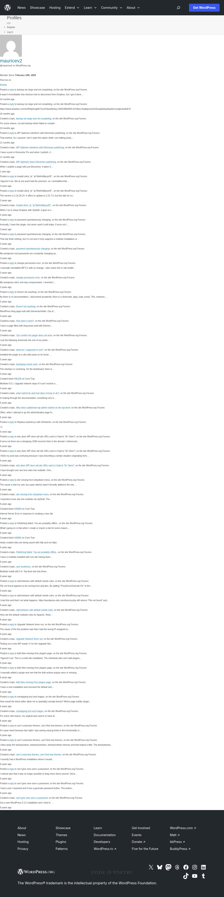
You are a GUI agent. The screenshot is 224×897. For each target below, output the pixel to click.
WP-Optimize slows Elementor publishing (36, 162)
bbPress (177, 842)
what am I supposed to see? (29, 350)
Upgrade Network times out (29, 639)
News (22, 835)
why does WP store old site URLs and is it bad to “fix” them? (45, 465)
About (22, 828)
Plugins (61, 842)
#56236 (17, 379)
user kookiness (23, 566)
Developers (102, 842)
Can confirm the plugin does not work (34, 335)
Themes (61, 835)
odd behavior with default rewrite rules (34, 610)
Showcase (63, 828)
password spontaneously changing (32, 248)
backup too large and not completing (33, 118)
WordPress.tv (105, 849)
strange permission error (28, 277)
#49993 (17, 509)
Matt (175, 835)
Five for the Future (145, 849)
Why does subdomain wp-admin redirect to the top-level (43, 407)
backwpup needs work (27, 364)
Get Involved (141, 828)
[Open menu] (178, 7)
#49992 (17, 538)
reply (11, 89)
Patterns (62, 849)
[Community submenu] (111, 7)
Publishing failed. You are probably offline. (36, 552)
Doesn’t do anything (25, 306)
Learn (98, 828)
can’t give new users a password (32, 798)
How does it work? (25, 321)
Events (137, 835)
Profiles (14, 17)
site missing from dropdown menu (32, 494)
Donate (138, 842)
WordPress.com (183, 828)
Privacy (23, 849)
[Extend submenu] (72, 7)
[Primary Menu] (8, 23)
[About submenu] (133, 7)
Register (11, 27)
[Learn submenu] (90, 7)
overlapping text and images (29, 711)
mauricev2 (11, 61)
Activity (3, 85)
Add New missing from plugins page (33, 682)
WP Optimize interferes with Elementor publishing (40, 147)
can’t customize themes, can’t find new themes (38, 754)
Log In (10, 32)
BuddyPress (180, 849)
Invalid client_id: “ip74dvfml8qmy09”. (33, 205)
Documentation (105, 835)
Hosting (23, 842)
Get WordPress (204, 7)
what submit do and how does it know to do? (37, 393)
